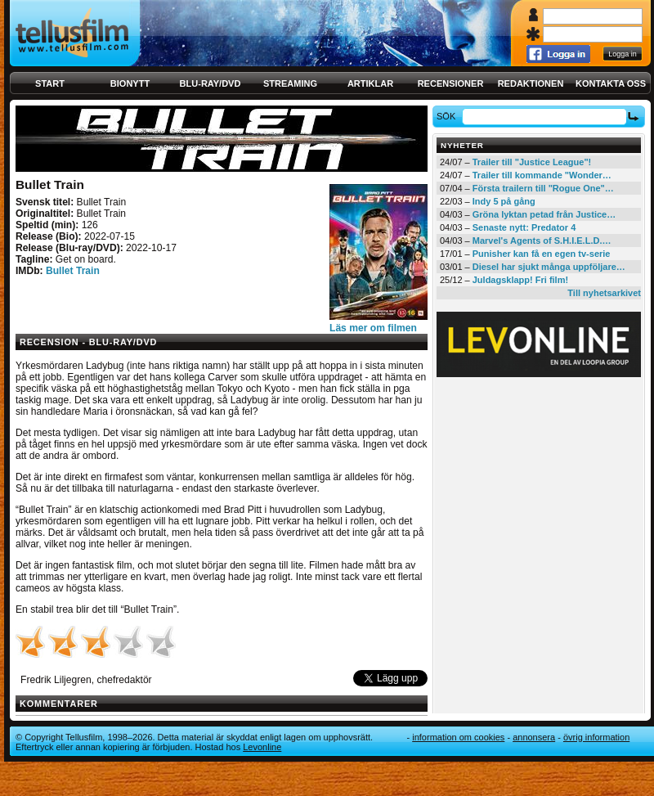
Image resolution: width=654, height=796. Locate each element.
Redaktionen (531, 83)
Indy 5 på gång (504, 201)
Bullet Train (73, 271)
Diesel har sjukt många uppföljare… (549, 267)
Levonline (262, 747)
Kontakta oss (611, 83)
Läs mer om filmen (373, 328)
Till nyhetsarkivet (604, 293)
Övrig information (596, 737)
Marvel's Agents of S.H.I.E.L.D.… (542, 240)
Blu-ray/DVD (210, 83)
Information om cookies (458, 737)
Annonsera (534, 737)
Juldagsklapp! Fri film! (520, 280)
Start (50, 83)
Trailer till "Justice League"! (532, 162)
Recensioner (451, 83)
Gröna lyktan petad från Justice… (544, 214)
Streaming (290, 83)
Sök (448, 116)
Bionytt (130, 83)
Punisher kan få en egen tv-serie (542, 254)
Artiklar (370, 83)
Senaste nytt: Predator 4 (524, 227)
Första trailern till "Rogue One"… (543, 188)
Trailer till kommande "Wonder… (542, 175)
